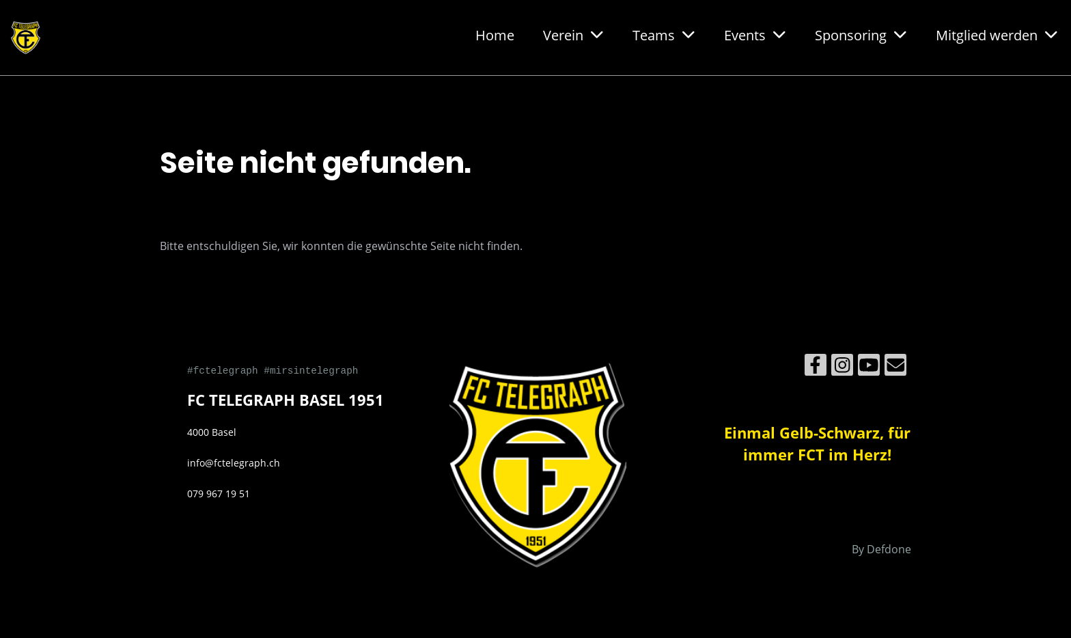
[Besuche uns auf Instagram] (842, 367)
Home (494, 35)
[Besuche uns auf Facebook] (815, 367)
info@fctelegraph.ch (233, 462)
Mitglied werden (997, 35)
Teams (663, 35)
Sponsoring (861, 35)
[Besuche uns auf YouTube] (869, 367)
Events (755, 35)
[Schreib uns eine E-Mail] (895, 367)
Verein (573, 35)
